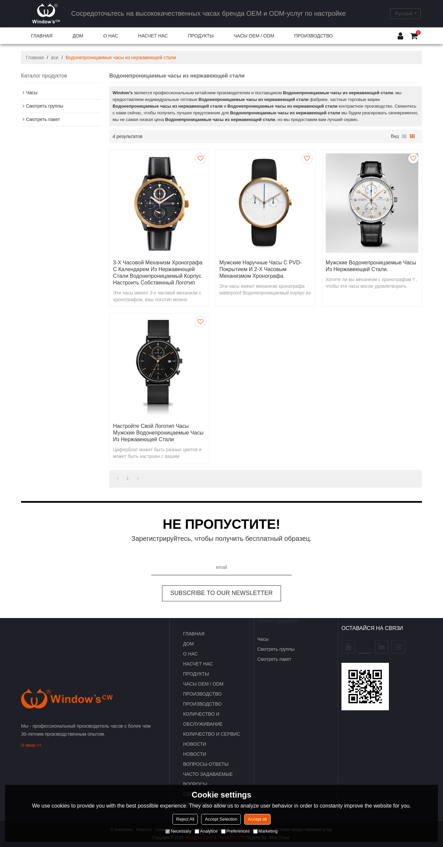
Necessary (178, 831)
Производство (313, 35)
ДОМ (77, 35)
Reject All (185, 819)
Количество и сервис (211, 734)
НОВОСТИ (194, 744)
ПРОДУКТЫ (200, 35)
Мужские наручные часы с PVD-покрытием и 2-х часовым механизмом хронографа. (260, 269)
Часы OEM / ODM (254, 35)
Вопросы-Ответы (206, 764)
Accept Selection (221, 819)
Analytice (206, 831)
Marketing (265, 831)
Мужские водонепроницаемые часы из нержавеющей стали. (371, 266)
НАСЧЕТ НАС (153, 35)
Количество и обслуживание (203, 719)
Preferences (235, 831)
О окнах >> (31, 745)
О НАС (110, 35)
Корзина (418, 32)
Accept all (257, 819)
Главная (35, 57)
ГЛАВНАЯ (41, 35)
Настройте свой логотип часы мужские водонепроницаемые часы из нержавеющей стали (158, 432)
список (404, 136)
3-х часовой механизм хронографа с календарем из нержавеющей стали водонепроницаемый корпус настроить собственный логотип (157, 272)
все (54, 57)
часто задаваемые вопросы (208, 779)
